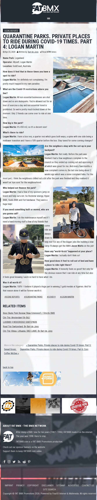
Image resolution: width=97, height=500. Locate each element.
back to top (8, 367)
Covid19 (52, 297)
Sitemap (60, 485)
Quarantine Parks (33, 297)
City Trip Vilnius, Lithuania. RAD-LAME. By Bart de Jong (27, 331)
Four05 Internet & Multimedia (65, 493)
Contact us (88, 485)
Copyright (33, 485)
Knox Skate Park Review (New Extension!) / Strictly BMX (29, 313)
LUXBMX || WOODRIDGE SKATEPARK (20, 322)
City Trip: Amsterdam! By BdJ (16, 317)
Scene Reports (11, 30)
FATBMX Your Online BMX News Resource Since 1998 (48, 7)
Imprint (9, 485)
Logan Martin (67, 297)
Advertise (73, 485)
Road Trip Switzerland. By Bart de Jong (21, 326)
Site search (49, 489)
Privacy (20, 485)
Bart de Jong (33, 52)
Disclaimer (48, 485)
